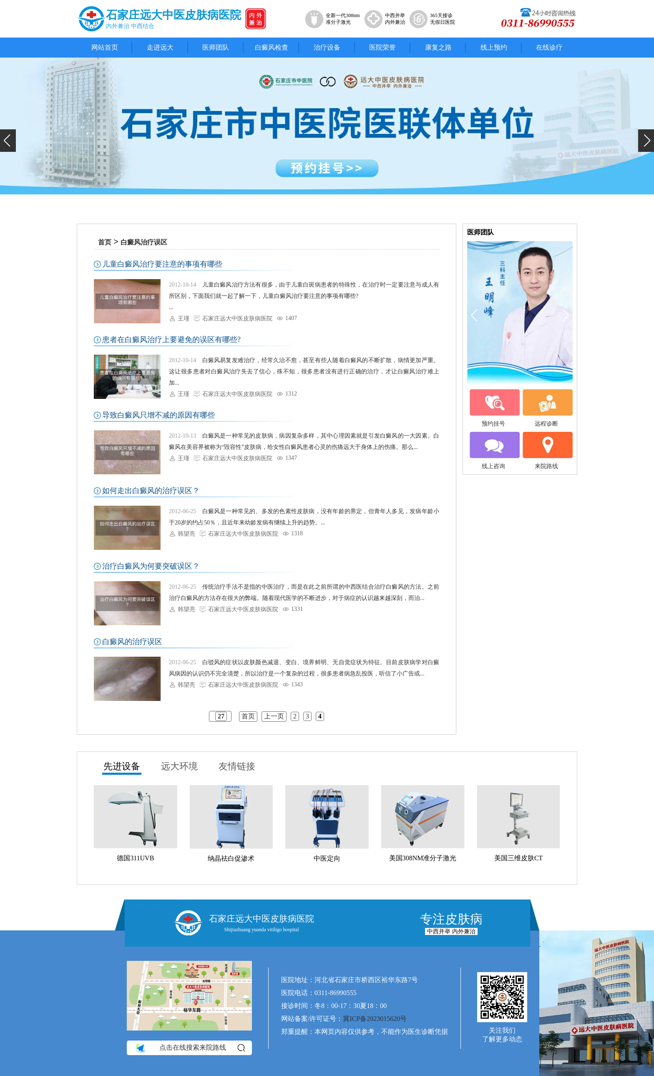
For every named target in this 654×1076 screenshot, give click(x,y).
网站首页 (104, 47)
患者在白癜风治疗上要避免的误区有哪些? (171, 339)
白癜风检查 (271, 47)
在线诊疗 (549, 47)
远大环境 (179, 766)
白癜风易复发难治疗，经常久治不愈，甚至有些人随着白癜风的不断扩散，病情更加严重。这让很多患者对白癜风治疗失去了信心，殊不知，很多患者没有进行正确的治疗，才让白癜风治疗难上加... (304, 371)
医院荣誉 (382, 47)
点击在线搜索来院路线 (189, 1048)
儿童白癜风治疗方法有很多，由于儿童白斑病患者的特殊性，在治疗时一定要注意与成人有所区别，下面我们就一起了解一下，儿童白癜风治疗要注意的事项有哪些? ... (304, 296)
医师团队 (215, 47)
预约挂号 (493, 408)
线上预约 (493, 47)
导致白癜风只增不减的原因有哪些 (158, 415)
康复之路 (438, 47)
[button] (8, 140)
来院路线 (546, 450)
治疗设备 (327, 47)
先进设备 (121, 766)
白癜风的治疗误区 (132, 642)
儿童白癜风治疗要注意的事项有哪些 (162, 264)
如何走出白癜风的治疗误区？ (151, 490)
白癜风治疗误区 (144, 242)
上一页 (274, 716)
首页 (104, 242)
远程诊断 (546, 408)
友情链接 (237, 766)
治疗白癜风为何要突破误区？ (151, 566)
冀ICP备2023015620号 (375, 1018)
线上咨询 (493, 450)
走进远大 (160, 47)
